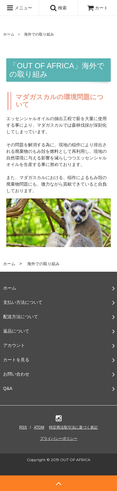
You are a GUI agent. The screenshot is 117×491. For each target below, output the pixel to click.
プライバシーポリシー (58, 438)
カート (97, 7)
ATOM (39, 427)
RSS (23, 427)
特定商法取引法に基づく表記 (73, 427)
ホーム (8, 34)
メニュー (19, 7)
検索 (58, 7)
